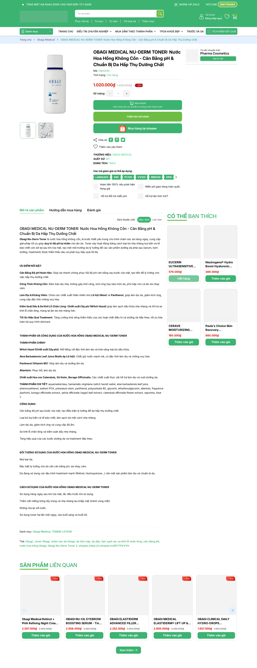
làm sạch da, (109, 541)
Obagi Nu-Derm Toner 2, (63, 545)
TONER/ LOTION (62, 531)
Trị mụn (99, 21)
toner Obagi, (42, 541)
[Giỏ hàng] (234, 16)
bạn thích (191, 216)
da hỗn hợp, (83, 541)
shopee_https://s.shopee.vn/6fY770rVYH (104, 545)
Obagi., (30, 541)
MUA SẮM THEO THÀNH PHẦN (135, 31)
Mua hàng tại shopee (138, 128)
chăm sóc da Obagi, (63, 541)
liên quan (48, 565)
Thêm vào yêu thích (107, 147)
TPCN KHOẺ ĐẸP (171, 31)
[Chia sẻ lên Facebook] (111, 140)
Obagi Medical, (42, 531)
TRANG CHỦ (65, 31)
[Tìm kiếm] (160, 13)
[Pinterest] (117, 140)
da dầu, (96, 541)
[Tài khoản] (210, 16)
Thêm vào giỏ (220, 278)
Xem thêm (128, 650)
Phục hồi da (82, 21)
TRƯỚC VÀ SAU (196, 31)
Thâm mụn (148, 21)
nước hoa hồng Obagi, (33, 545)
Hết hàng (184, 278)
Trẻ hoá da (130, 21)
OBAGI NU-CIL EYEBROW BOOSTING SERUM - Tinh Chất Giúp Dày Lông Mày (83, 623)
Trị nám (113, 21)
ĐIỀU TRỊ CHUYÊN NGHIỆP (94, 31)
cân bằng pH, (151, 541)
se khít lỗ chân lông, (130, 541)
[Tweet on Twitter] (123, 140)
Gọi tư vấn (218, 58)
